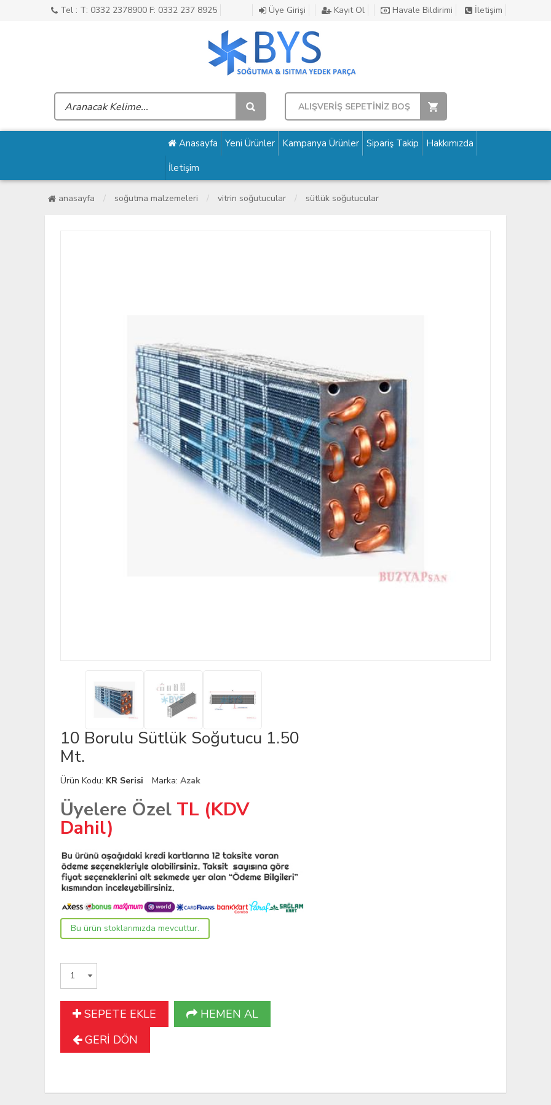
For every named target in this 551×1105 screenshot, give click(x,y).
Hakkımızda (450, 143)
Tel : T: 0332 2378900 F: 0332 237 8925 (134, 10)
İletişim (483, 10)
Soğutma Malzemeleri (156, 198)
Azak (190, 780)
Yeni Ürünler (250, 143)
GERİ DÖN (105, 1040)
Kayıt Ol (343, 10)
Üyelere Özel (116, 809)
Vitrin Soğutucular (252, 198)
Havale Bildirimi (417, 10)
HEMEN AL (222, 1014)
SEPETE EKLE (114, 1014)
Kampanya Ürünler (320, 143)
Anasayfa (193, 143)
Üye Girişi (282, 10)
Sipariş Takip (393, 143)
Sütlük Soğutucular (342, 198)
